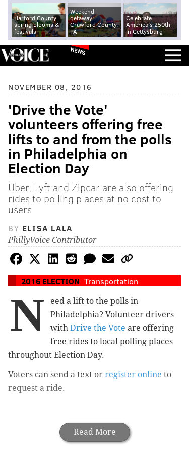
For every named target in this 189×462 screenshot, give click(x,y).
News (78, 50)
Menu (173, 55)
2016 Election (50, 280)
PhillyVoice (24, 55)
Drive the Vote (97, 328)
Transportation (111, 280)
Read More (95, 432)
